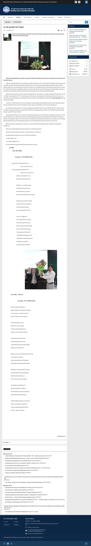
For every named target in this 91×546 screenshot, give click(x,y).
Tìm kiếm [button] (59, 17)
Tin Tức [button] (18, 18)
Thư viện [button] (37, 18)
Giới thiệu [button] (11, 18)
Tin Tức (6, 521)
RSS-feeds (16, 524)
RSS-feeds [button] (67, 17)
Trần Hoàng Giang (39, 537)
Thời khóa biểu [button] (28, 18)
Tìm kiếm (16, 521)
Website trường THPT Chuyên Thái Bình (21, 537)
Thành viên (7, 524)
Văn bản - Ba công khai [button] (48, 18)
